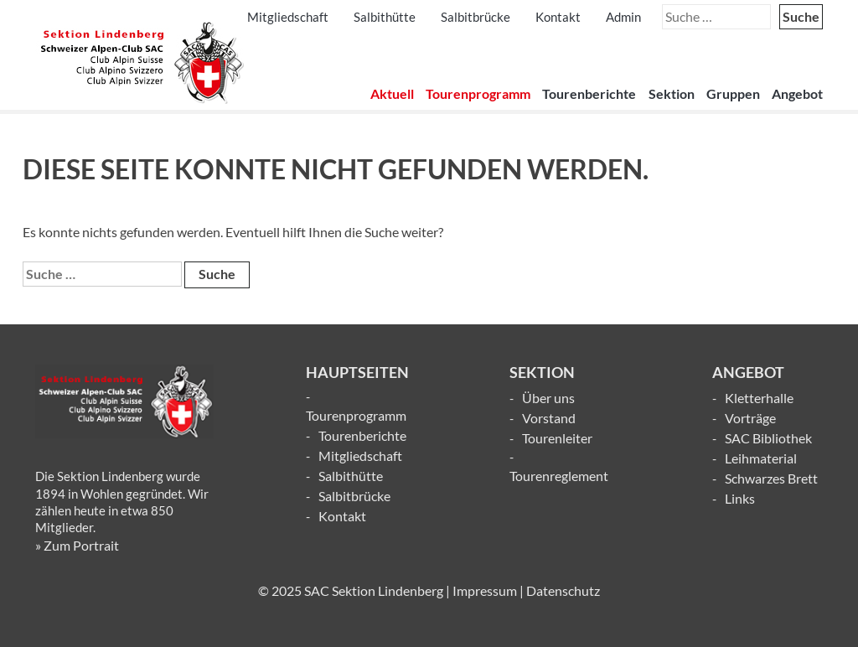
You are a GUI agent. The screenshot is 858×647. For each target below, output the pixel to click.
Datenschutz (563, 590)
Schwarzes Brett (771, 478)
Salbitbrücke (475, 16)
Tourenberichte (589, 93)
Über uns (548, 398)
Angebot (797, 93)
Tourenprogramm (478, 93)
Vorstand (549, 418)
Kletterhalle (759, 398)
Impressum (484, 590)
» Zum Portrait (77, 545)
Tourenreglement (558, 476)
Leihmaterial (761, 458)
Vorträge (750, 418)
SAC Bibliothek (768, 438)
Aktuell (392, 93)
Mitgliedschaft (287, 16)
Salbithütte (385, 16)
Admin (623, 16)
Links (740, 498)
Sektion (672, 93)
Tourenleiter (557, 438)
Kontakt (558, 16)
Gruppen (733, 93)
